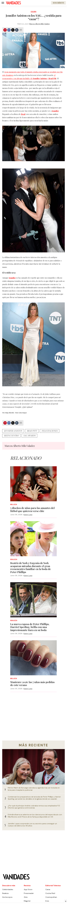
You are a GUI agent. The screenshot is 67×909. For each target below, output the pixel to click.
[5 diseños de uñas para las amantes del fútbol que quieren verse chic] (33, 483)
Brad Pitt (32, 430)
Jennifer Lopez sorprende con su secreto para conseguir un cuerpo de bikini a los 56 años (32, 825)
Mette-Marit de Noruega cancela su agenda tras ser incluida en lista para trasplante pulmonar (34, 789)
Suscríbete (58, 3)
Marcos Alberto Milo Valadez (39, 24)
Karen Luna (28, 515)
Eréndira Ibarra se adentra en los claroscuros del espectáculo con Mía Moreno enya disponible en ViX (35, 815)
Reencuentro (11, 435)
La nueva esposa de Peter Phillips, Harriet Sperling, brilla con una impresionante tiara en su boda (29, 627)
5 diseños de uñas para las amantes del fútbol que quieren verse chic (32, 509)
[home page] (13, 3)
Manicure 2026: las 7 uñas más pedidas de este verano (32, 683)
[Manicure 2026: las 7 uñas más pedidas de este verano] (33, 657)
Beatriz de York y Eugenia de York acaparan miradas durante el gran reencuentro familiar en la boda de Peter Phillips (30, 567)
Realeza (13, 559)
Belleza (13, 504)
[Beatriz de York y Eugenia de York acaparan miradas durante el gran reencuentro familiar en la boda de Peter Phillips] (33, 538)
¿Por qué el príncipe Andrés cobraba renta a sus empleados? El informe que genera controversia (34, 807)
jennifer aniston (13, 430)
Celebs (33, 12)
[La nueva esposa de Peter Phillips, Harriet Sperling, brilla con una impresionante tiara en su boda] (33, 599)
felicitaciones (49, 430)
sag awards (29, 435)
